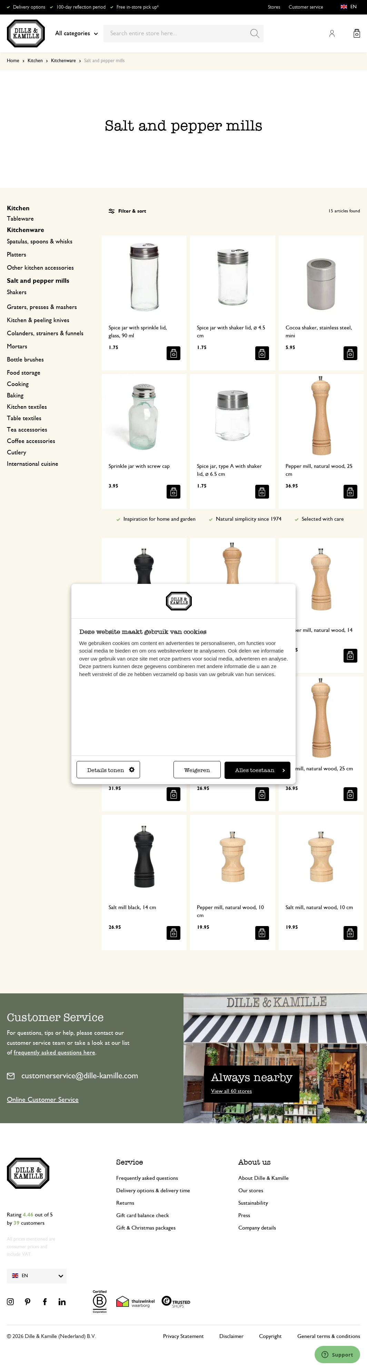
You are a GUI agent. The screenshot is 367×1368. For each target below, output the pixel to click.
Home (13, 60)
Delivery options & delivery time (153, 1190)
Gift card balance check (142, 1215)
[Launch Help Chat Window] (337, 1354)
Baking (15, 396)
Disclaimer (231, 1336)
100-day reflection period (81, 7)
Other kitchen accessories (40, 268)
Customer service (306, 7)
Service (129, 1162)
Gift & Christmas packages (146, 1228)
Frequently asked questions (147, 1178)
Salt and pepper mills (38, 281)
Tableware (20, 219)
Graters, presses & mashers (42, 307)
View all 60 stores (231, 1091)
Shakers (17, 292)
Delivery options (29, 7)
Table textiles (24, 418)
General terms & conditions (328, 1336)
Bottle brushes (25, 360)
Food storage (23, 373)
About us (254, 1162)
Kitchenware (63, 60)
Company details (257, 1228)
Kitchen (35, 60)
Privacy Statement (183, 1336)
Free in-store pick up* (138, 7)
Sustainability (253, 1203)
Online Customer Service (43, 1099)
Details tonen (111, 770)
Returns (125, 1203)
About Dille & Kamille (263, 1178)
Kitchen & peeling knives (38, 320)
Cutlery (16, 453)
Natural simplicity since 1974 (248, 519)
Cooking (18, 384)
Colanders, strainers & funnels (45, 333)
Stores (274, 7)
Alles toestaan (260, 770)
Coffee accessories (31, 441)
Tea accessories (27, 430)
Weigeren (197, 770)
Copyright (270, 1336)
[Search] (255, 33)
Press (244, 1215)
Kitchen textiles (27, 407)
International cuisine (32, 464)
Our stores (250, 1190)
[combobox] (183, 33)
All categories (76, 33)
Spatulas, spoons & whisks (39, 242)
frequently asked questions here (54, 1053)
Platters (16, 255)
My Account (332, 33)
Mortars (17, 347)
